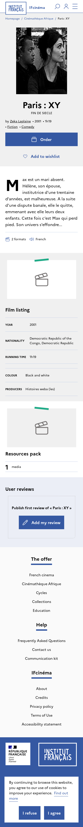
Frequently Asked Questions (42, 640)
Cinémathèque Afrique (38, 18)
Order (41, 139)
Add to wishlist (41, 156)
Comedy (27, 126)
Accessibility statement (42, 724)
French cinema (41, 574)
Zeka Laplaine (20, 121)
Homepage (12, 18)
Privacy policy (41, 706)
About (41, 688)
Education (41, 610)
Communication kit (41, 658)
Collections (41, 601)
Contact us (41, 649)
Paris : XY (63, 18)
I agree (54, 813)
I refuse (30, 813)
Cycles (41, 592)
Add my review (41, 522)
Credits (41, 697)
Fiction (12, 126)
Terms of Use (41, 715)
